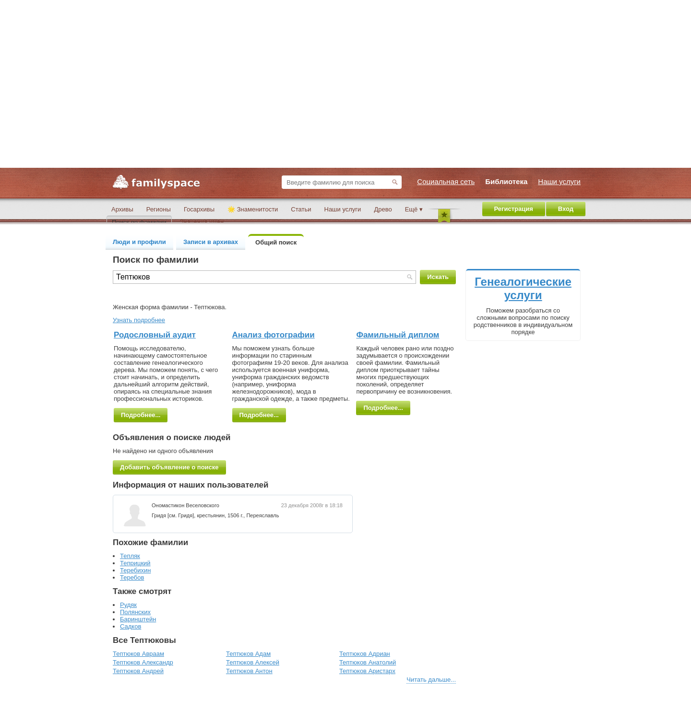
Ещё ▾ (414, 209)
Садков (130, 626)
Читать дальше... (431, 679)
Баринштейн (138, 619)
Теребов (132, 577)
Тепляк (130, 555)
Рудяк (128, 604)
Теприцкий (135, 563)
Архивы (122, 209)
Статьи (301, 209)
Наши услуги (342, 209)
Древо (383, 209)
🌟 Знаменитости (252, 209)
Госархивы (199, 209)
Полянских (135, 612)
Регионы (158, 209)
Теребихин (135, 570)
